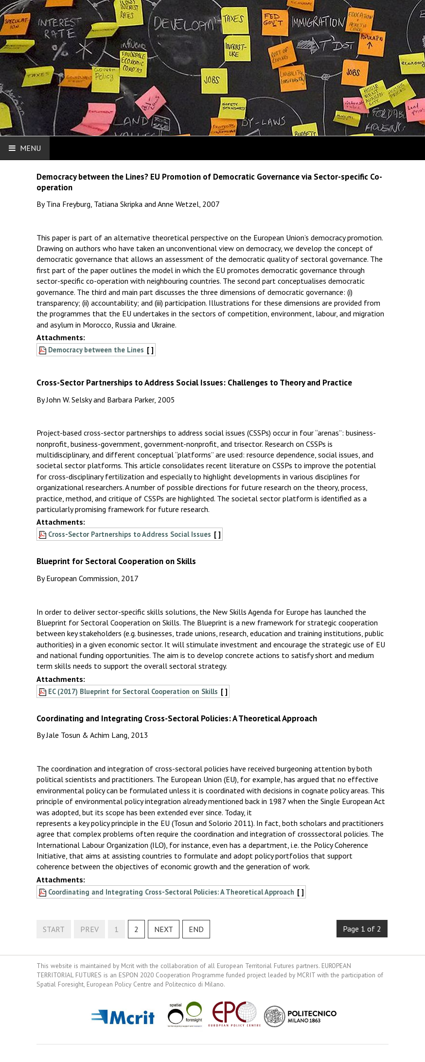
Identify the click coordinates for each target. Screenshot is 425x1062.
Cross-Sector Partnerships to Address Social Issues (129, 534)
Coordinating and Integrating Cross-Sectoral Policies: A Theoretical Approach (171, 892)
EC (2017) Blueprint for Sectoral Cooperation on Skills (133, 691)
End (196, 929)
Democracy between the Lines (96, 349)
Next (163, 929)
